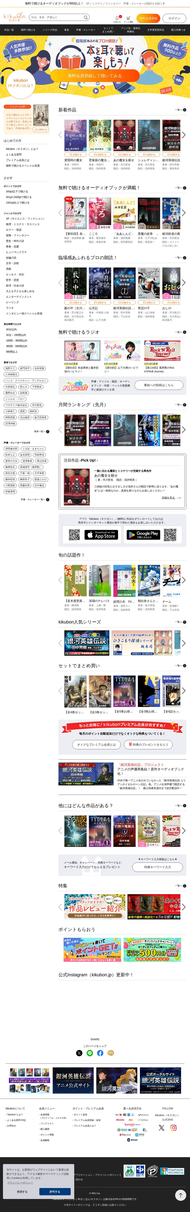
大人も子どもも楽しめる (20, 291)
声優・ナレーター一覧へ (35, 499)
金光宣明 (25, 454)
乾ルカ (23, 386)
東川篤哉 (150, 605)
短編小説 (11, 257)
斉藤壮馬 (25, 485)
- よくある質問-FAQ (16, 1120)
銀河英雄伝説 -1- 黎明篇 (129, 308)
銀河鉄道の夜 (171, 233)
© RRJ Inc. (95, 1193)
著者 (66, 29)
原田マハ (125, 606)
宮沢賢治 (174, 238)
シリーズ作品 (50, 29)
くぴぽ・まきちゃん (33, 448)
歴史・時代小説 (15, 240)
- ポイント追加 (80, 1114)
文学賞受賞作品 (155, 29)
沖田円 (75, 164)
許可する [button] (55, 1191)
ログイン (174, 18)
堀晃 (22, 411)
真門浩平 (25, 368)
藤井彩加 (10, 479)
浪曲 (8, 268)
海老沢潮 (101, 242)
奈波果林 (76, 238)
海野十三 (10, 368)
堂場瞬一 (174, 606)
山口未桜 (150, 312)
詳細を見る (171, 498)
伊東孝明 (10, 491)
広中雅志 (39, 485)
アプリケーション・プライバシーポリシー (96, 1175)
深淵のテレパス (99, 600)
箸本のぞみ (11, 461)
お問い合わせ (75, 1179)
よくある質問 (14, 154)
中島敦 (99, 312)
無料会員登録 (148, 18)
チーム (166, 601)
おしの (166, 308)
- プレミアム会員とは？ (84, 1125)
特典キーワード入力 (157, 867)
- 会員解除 (44, 1140)
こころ (93, 233)
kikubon (21, 82)
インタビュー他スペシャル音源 (24, 313)
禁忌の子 (144, 308)
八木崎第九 (11, 374)
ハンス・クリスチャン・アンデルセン (25, 380)
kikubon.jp (102, 974)
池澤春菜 (27, 461)
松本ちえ (10, 454)
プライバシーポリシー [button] (20, 1182)
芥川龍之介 (78, 312)
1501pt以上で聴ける (18, 202)
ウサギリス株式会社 (16, 405)
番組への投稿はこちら (159, 385)
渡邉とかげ (41, 479)
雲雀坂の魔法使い (101, 160)
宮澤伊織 (10, 423)
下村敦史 (37, 386)
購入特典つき (178, 29)
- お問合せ (11, 1125)
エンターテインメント (19, 296)
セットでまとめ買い (108, 30)
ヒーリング (12, 302)
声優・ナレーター (85, 29)
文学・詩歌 (12, 263)
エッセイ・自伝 (15, 274)
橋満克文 (10, 467)
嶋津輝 (75, 605)
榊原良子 (25, 479)
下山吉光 (125, 316)
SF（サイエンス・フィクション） (26, 218)
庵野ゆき (10, 392)
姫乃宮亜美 (41, 417)
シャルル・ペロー (15, 399)
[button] (184, 135)
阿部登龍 (10, 417)
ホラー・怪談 (14, 229)
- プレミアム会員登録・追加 (87, 1120)
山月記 (93, 308)
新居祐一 (150, 242)
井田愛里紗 (127, 242)
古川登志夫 (78, 316)
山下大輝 (101, 320)
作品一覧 (9, 29)
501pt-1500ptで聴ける (19, 197)
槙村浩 (33, 411)
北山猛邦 (25, 417)
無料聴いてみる (95, 76)
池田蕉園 (125, 238)
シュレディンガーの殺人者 (155, 160)
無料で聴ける (28, 29)
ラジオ (10, 307)
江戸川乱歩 (151, 238)
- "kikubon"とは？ (14, 1114)
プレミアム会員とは (17, 160)
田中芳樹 (174, 164)
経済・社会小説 (15, 285)
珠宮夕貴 (10, 473)
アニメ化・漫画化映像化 (130, 30)
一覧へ (180, 109)
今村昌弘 (10, 386)
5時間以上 (12, 351)
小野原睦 (10, 485)
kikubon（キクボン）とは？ (22, 148)
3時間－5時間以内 (16, 346)
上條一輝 (101, 605)
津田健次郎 (11, 448)
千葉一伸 (25, 473)
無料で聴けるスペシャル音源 (23, 165)
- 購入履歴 (44, 1129)
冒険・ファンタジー (17, 235)
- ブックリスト (46, 1123)
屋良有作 (174, 168)
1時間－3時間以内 (16, 340)
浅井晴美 (76, 168)
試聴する (41, 129)
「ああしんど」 (123, 233)
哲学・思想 (12, 279)
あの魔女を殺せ (123, 160)
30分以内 (11, 329)
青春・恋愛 (12, 246)
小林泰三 (10, 411)
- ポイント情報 (46, 1134)
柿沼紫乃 (69, 320)
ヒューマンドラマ (16, 252)
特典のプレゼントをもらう (148, 744)
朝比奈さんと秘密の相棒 (154, 600)
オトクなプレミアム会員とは (96, 744)
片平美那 (39, 473)
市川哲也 (37, 405)
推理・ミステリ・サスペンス (23, 224)
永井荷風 (39, 368)
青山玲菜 (42, 461)
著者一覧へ (41, 431)
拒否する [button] (22, 1191)
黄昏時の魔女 (73, 160)
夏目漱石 (101, 238)
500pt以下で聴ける (17, 191)
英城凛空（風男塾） (31, 467)
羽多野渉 (39, 454)
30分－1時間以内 (16, 334)
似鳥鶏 (23, 392)
